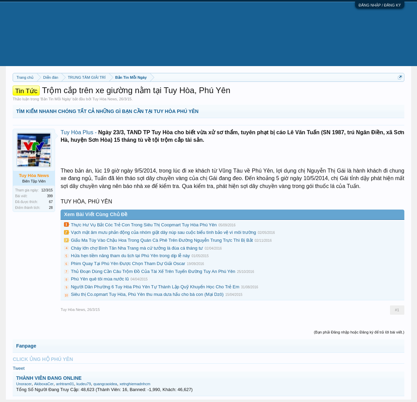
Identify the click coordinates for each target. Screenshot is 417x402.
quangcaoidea (105, 384)
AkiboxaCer (44, 384)
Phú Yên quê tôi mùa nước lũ (100, 278)
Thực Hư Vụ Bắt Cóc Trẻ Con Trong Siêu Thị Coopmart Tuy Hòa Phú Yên (144, 224)
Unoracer (23, 384)
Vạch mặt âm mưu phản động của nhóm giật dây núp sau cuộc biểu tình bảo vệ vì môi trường (163, 232)
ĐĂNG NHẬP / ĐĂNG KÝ (380, 5)
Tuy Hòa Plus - (79, 132)
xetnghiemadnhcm (134, 384)
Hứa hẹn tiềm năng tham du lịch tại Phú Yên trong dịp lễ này (130, 255)
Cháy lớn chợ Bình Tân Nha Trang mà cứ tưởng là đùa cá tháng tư (137, 248)
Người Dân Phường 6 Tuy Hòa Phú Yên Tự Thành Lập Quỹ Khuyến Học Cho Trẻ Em (155, 286)
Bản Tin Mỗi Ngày (56, 99)
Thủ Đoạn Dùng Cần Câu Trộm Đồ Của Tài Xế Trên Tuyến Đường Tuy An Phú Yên (153, 271)
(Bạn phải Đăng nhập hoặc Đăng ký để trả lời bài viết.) (359, 332)
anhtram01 (65, 384)
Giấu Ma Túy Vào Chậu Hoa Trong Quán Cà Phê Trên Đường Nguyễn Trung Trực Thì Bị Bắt (162, 240)
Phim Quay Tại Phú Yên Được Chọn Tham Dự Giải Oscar (128, 263)
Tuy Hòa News (104, 99)
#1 (397, 310)
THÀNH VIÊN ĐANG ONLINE (48, 378)
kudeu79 (84, 384)
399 (50, 196)
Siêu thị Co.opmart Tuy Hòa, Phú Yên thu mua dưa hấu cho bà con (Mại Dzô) (147, 294)
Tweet (19, 368)
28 (51, 208)
